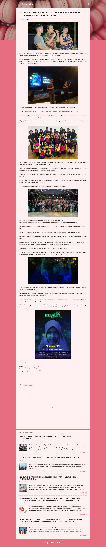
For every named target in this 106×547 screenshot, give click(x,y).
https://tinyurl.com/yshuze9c (32, 367)
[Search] (89, 4)
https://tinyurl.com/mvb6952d (34, 371)
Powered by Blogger (53, 542)
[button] (86, 12)
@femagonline (27, 4)
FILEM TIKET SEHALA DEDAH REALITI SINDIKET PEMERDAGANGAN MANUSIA (49, 458)
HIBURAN (31, 385)
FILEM (25, 385)
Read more (83, 452)
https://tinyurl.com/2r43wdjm (33, 369)
